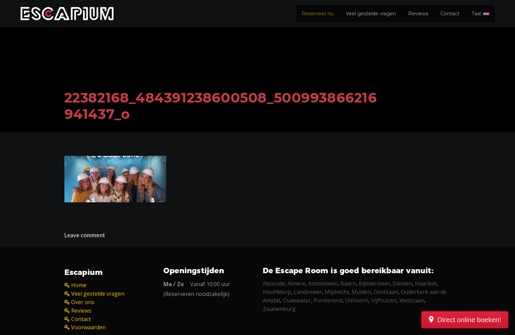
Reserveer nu (318, 14)
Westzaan (411, 300)
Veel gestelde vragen (371, 14)
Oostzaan (386, 292)
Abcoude (274, 283)
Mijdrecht (337, 292)
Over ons (82, 302)
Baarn (348, 283)
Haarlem (426, 283)
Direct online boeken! (469, 319)
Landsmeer (308, 292)
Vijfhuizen (384, 300)
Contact (449, 14)
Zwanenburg (279, 309)
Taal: (480, 14)
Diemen (402, 283)
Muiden (361, 292)
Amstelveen (323, 283)
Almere (296, 283)
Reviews (418, 14)
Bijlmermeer (374, 283)
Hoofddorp (277, 292)
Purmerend (328, 300)
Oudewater (297, 300)
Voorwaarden (88, 327)
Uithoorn (357, 300)
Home (78, 285)
